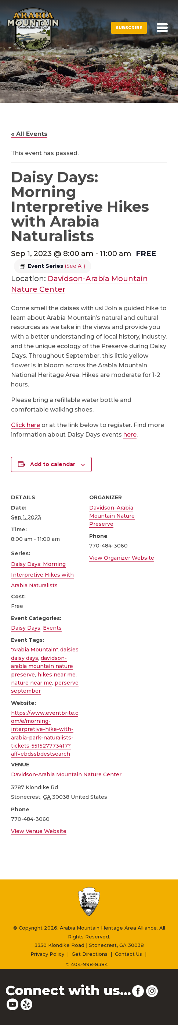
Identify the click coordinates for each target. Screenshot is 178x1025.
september (26, 691)
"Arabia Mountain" (34, 649)
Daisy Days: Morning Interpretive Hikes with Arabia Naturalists (42, 575)
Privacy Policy (47, 954)
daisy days (24, 658)
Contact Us (128, 954)
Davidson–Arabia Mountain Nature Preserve (112, 516)
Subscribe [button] (129, 27)
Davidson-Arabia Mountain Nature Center (66, 774)
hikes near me (56, 674)
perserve (67, 682)
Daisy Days (25, 628)
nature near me (31, 682)
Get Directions (90, 954)
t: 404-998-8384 (87, 964)
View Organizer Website (121, 558)
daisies (69, 649)
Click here (25, 424)
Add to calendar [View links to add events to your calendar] (52, 464)
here (130, 434)
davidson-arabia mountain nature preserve (42, 666)
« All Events (29, 133)
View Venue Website (38, 831)
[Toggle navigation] (162, 27)
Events (52, 628)
